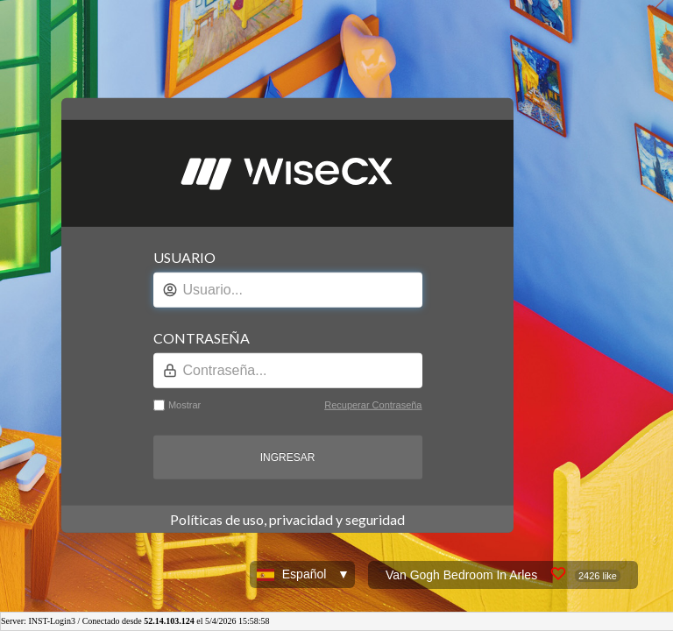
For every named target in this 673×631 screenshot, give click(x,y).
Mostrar (184, 405)
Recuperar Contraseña (373, 405)
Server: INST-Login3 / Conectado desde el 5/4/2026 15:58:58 (135, 621)
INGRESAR (287, 457)
